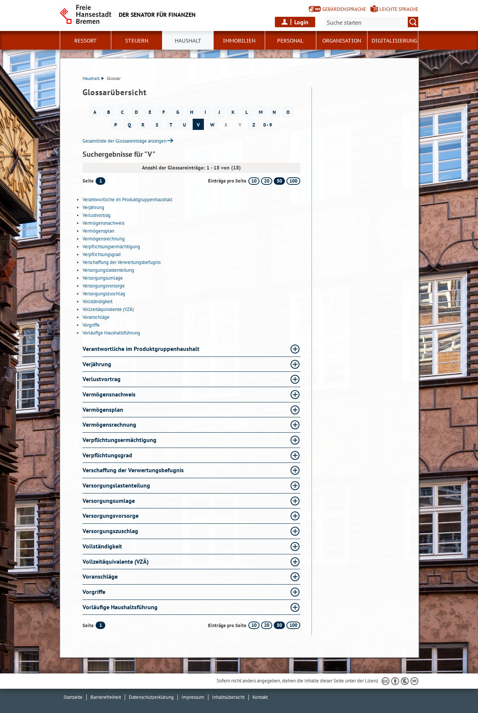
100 (293, 181)
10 (254, 181)
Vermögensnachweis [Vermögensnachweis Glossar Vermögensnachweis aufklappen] (109, 394)
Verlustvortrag (97, 215)
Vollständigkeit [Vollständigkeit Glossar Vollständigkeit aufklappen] (102, 546)
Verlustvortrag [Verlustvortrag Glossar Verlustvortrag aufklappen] (102, 379)
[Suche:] (371, 22)
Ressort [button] (85, 40)
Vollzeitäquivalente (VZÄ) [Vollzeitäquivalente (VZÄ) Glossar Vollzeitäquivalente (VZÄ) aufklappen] (116, 561)
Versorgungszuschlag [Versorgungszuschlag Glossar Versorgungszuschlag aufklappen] (110, 531)
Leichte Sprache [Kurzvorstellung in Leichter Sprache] (398, 9)
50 (279, 181)
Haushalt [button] (188, 40)
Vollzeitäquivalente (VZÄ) (108, 309)
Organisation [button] (341, 40)
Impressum (192, 697)
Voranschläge (96, 317)
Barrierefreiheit (105, 697)
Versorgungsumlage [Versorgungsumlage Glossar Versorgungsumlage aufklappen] (109, 500)
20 (266, 181)
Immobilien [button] (239, 40)
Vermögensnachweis (103, 223)
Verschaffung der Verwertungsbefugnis (122, 262)
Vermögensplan (98, 231)
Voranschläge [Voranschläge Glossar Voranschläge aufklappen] (100, 576)
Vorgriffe (91, 325)
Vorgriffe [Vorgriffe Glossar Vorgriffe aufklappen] (94, 591)
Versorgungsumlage (103, 278)
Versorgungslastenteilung (108, 270)
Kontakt (260, 697)
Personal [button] (290, 40)
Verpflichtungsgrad (102, 254)
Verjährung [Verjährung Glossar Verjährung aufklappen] (97, 364)
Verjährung (93, 207)
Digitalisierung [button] (394, 40)
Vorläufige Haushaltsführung (111, 333)
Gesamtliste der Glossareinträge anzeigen (125, 141)
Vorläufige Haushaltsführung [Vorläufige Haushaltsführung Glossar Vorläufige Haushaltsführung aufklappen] (120, 607)
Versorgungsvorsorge (104, 286)
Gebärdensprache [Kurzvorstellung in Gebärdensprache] (344, 9)
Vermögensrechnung (104, 239)
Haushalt (93, 78)
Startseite (73, 697)
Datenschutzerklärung (151, 697)
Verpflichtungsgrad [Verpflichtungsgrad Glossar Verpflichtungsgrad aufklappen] (107, 455)
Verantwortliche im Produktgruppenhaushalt (127, 199)
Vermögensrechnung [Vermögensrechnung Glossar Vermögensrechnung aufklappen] (109, 424)
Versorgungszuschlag (104, 293)
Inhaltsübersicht (228, 697)
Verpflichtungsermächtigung (111, 246)
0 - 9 (267, 125)
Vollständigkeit (97, 301)
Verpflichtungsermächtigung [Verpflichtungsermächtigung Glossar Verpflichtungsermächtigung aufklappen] (119, 439)
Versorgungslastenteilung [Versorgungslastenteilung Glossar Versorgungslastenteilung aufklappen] (116, 485)
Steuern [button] (136, 40)
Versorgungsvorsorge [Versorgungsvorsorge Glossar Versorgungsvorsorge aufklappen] (111, 515)
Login (301, 22)
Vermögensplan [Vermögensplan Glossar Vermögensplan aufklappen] (103, 409)
